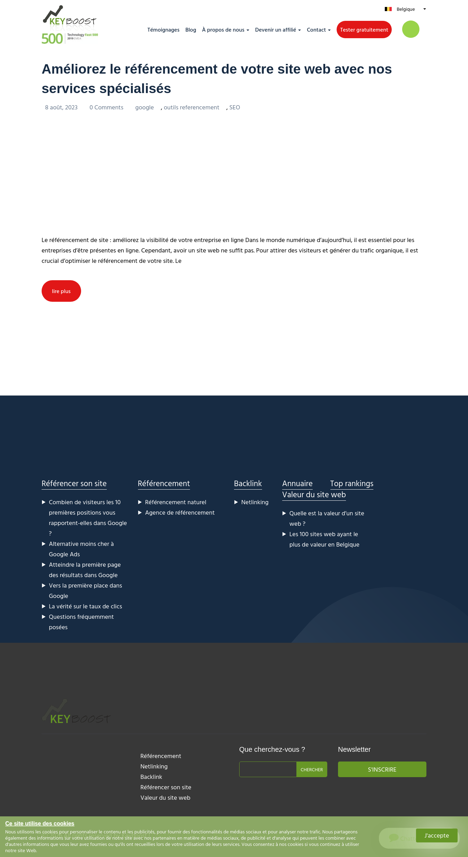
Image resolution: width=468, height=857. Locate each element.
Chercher (312, 769)
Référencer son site (74, 483)
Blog (190, 29)
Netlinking (255, 501)
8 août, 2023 (62, 106)
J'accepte (437, 835)
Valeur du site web (314, 494)
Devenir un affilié (275, 29)
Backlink (248, 483)
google (144, 106)
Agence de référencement (180, 512)
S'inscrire (382, 769)
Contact (316, 29)
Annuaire (297, 483)
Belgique (406, 9)
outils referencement (191, 106)
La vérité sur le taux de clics (85, 605)
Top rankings (352, 483)
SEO (234, 106)
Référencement (164, 483)
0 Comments (107, 106)
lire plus (61, 290)
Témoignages (163, 29)
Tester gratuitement (364, 29)
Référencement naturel (176, 501)
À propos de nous (223, 29)
